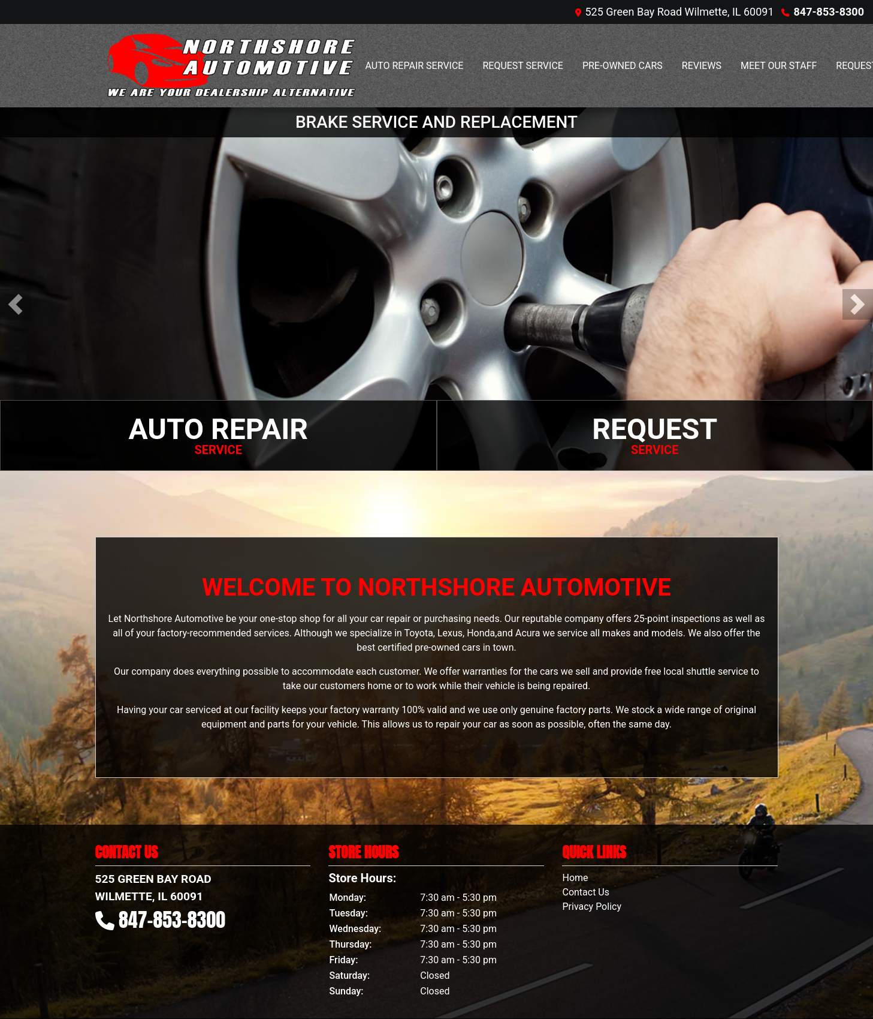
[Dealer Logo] (230, 66)
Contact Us (585, 892)
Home (575, 877)
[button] (15, 304)
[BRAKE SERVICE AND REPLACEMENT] (436, 288)
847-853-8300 (829, 11)
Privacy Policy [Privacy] (591, 906)
